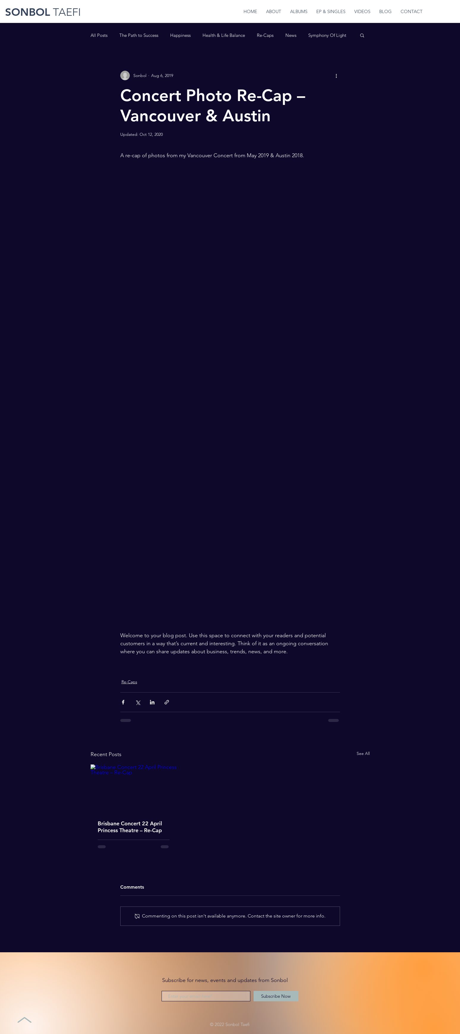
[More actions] (336, 75)
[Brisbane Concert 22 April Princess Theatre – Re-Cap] (134, 788)
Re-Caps (265, 35)
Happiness (180, 35)
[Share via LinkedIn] (152, 702)
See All (363, 753)
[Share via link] (167, 702)
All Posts (99, 35)
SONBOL (27, 12)
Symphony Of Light (327, 35)
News (290, 35)
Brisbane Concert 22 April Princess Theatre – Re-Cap (130, 827)
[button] (362, 35)
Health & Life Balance (224, 35)
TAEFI (65, 12)
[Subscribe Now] (276, 996)
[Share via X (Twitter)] (137, 702)
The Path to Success (138, 35)
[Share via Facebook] (123, 702)
